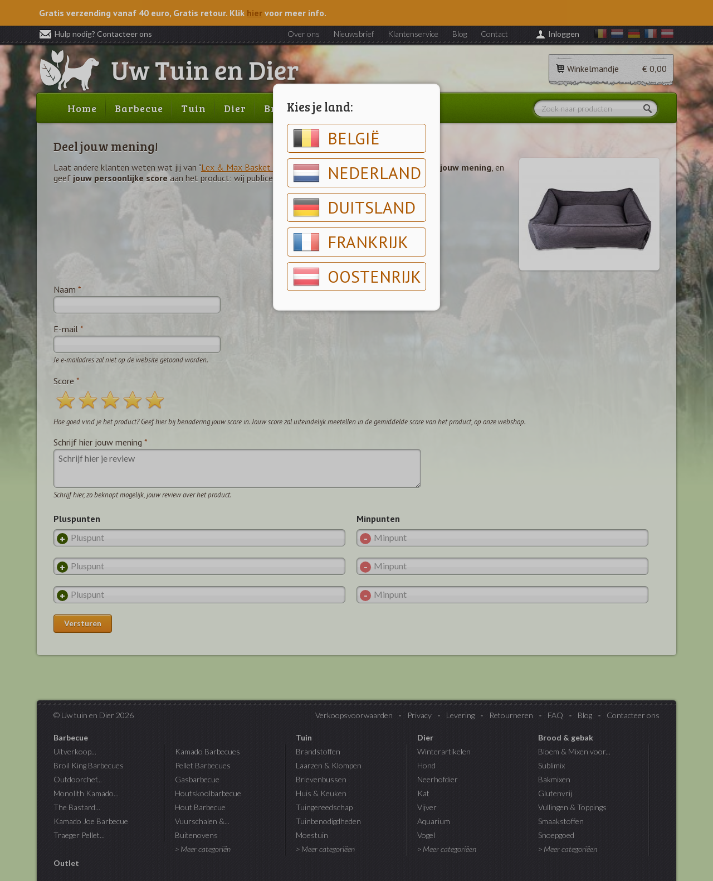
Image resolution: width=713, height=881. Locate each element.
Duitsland (354, 207)
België (336, 138)
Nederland (357, 172)
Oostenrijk (357, 276)
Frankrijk (350, 242)
